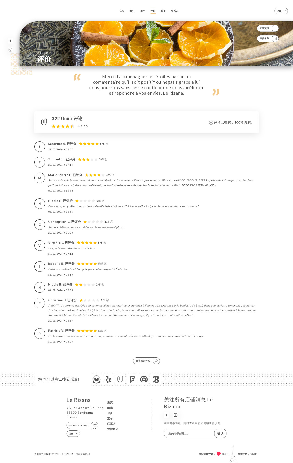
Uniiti (254, 454)
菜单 (163, 10)
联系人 (174, 10)
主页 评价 (42, 52)
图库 (142, 10)
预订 (132, 10)
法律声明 (113, 429)
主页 (122, 10)
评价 (153, 10)
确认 (220, 433)
